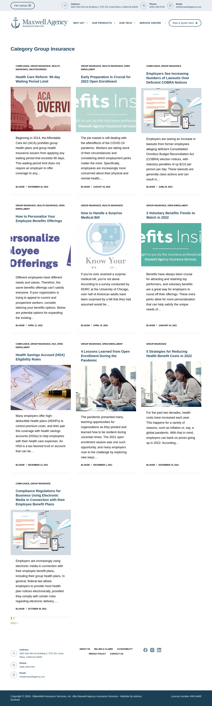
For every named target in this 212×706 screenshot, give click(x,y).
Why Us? (81, 23)
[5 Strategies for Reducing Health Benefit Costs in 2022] (171, 384)
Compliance (22, 66)
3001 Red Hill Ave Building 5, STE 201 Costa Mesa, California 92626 (104, 7)
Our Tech (128, 23)
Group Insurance (41, 66)
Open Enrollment (177, 205)
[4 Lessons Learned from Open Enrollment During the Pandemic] (106, 388)
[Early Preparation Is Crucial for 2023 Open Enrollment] (106, 109)
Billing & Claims (103, 649)
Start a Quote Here (185, 22)
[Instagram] (152, 650)
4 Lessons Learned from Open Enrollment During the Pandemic (105, 356)
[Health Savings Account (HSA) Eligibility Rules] (41, 387)
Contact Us (116, 654)
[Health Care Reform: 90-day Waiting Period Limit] (41, 109)
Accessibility (125, 649)
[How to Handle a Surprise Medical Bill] (106, 245)
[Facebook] (145, 650)
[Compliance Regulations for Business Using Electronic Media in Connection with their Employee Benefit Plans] (41, 532)
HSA (54, 344)
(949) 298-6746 (157, 7)
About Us (84, 649)
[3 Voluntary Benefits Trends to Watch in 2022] (171, 245)
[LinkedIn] (159, 650)
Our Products (104, 23)
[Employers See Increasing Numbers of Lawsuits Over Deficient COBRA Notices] (171, 110)
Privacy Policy (97, 654)
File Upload (22, 5)
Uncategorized (38, 69)
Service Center (150, 23)
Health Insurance (112, 66)
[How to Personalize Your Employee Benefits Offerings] (41, 249)
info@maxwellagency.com (188, 7)
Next (15, 623)
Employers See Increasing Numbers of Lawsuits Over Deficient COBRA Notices (167, 78)
